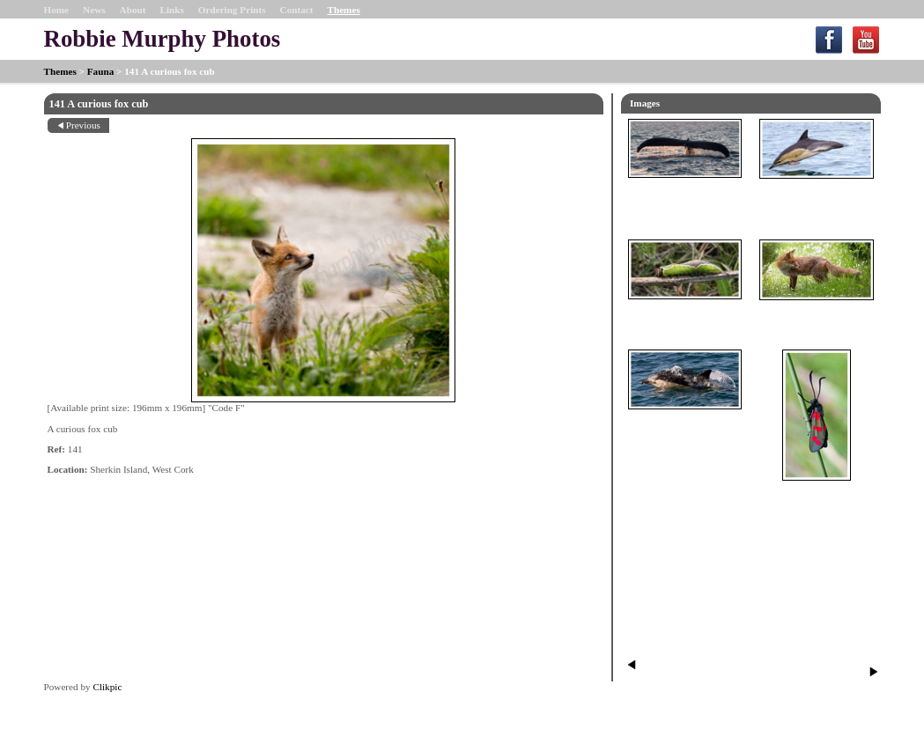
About (133, 9)
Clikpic (107, 686)
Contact (297, 9)
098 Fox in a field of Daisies (816, 316)
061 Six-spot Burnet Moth (816, 496)
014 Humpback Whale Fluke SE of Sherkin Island (685, 199)
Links (171, 9)
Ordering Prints (232, 9)
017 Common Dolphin (816, 194)
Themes (343, 9)
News (94, 9)
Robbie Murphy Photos (162, 39)
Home (57, 9)
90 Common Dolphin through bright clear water (685, 431)
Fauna (100, 71)
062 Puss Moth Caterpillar (685, 315)
